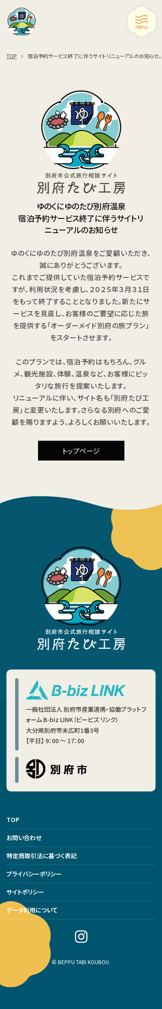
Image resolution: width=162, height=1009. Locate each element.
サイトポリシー (25, 892)
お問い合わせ (23, 837)
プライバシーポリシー (34, 873)
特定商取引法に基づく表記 (41, 855)
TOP (12, 819)
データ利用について (32, 910)
